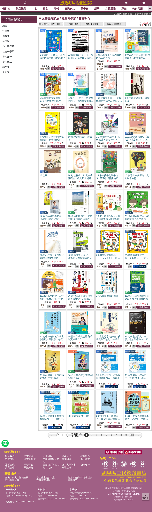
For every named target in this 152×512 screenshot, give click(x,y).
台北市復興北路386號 (16, 492)
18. (81, 219)
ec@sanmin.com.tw (25, 502)
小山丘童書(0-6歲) (45, 477)
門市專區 (28, 456)
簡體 (56, 8)
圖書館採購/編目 (51, 464)
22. (80, 258)
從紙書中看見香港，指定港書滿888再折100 (139, 13)
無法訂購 (80, 68)
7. (109, 101)
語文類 (5, 67)
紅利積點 (85, 456)
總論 (4, 25)
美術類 (5, 72)
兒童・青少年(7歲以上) (80, 477)
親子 (96, 8)
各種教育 (84, 18)
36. (136, 378)
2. (81, 58)
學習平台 (28, 464)
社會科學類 (8, 51)
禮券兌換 (66, 456)
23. (108, 258)
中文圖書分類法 (49, 18)
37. (52, 419)
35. (109, 378)
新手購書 (85, 459)
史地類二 (7, 61)
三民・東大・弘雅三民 (16, 477)
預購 (42, 31)
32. (137, 339)
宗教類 (5, 36)
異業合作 (10, 467)
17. (52, 219)
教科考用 (137, 8)
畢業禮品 (72, 480)
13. (43, 175)
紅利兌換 (72, 351)
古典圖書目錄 (43, 480)
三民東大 (70, 8)
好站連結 (66, 467)
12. (137, 140)
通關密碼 (10, 464)
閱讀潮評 (28, 467)
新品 (21, 8)
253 (132, 435)
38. (78, 416)
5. (51, 101)
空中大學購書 (69, 464)
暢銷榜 (6, 8)
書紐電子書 (129, 231)
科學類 (5, 41)
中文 (34, 8)
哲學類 (5, 31)
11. (108, 140)
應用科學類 (8, 46)
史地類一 (7, 56)
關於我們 (10, 456)
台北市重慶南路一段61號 (81, 492)
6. (81, 101)
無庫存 (99, 107)
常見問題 (66, 459)
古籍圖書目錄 (12, 480)
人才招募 (47, 456)
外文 (45, 8)
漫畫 (124, 8)
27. (107, 296)
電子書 (85, 8)
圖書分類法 (30, 459)
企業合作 (85, 464)
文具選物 (110, 8)
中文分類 (10, 459)
